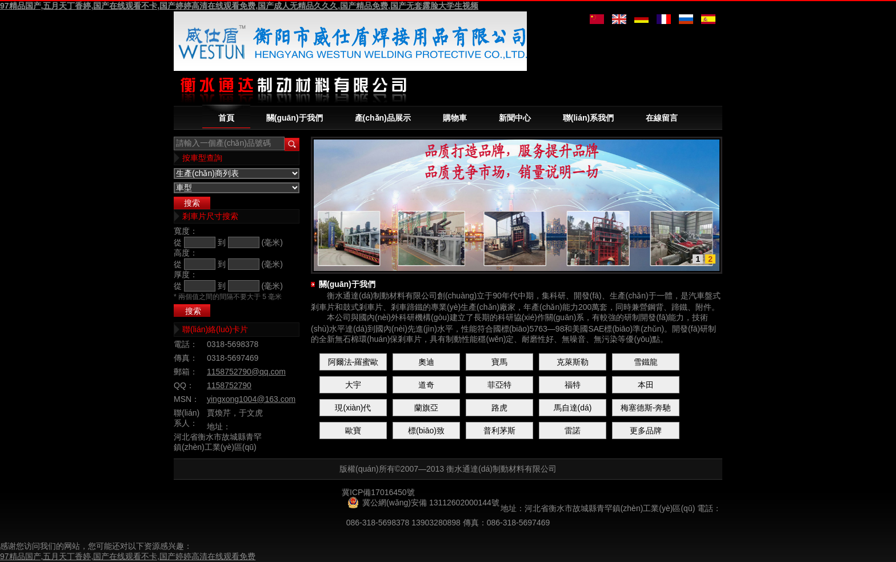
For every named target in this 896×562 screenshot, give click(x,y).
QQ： (184, 385)
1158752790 (229, 385)
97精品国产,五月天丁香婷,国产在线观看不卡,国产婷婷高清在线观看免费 (127, 556)
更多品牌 (646, 430)
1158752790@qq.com (246, 371)
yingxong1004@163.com (251, 399)
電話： (186, 344)
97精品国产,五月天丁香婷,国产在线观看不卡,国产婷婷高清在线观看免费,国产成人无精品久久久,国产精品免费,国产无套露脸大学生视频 (239, 5)
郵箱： (186, 371)
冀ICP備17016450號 (378, 492)
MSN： (186, 399)
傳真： (186, 357)
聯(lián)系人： (186, 418)
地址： (219, 426)
